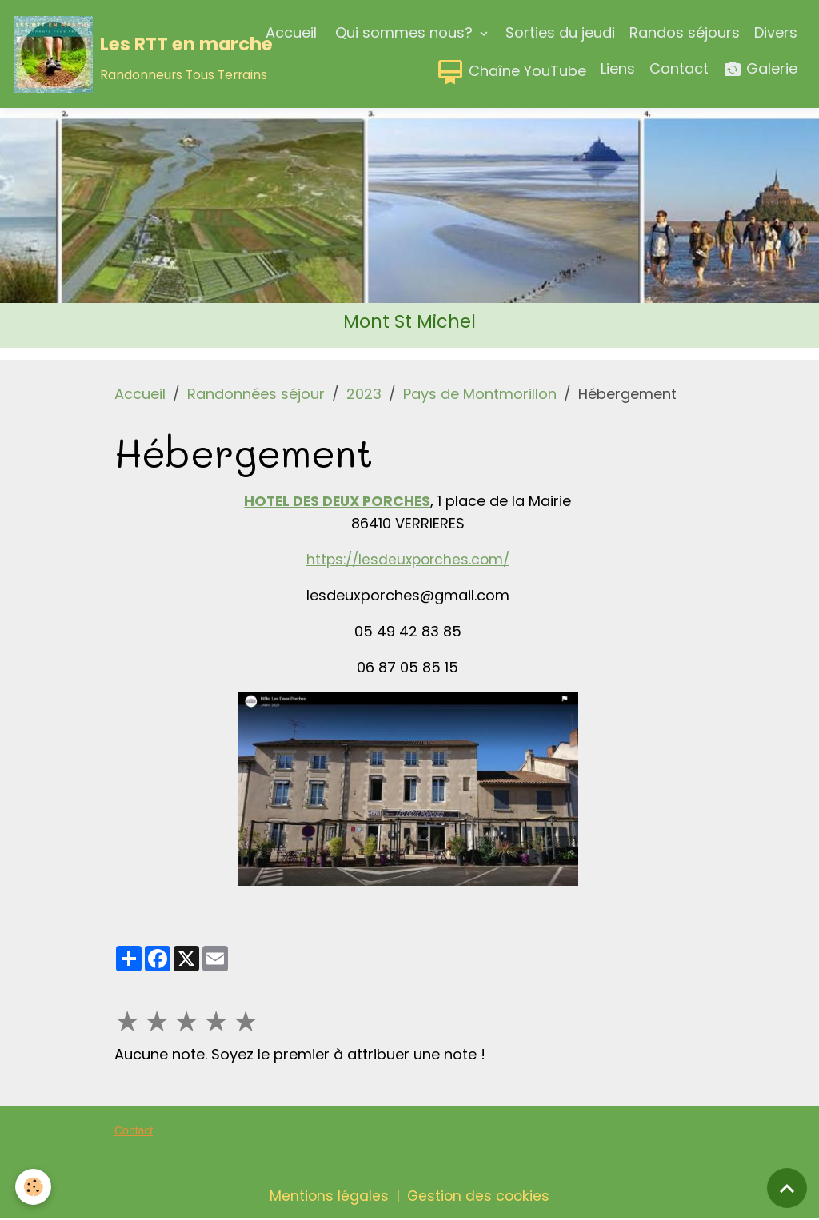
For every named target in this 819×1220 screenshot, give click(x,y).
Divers (775, 32)
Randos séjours (684, 32)
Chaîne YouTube (511, 72)
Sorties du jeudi (560, 32)
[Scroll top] (787, 1188)
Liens (618, 68)
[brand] (104, 54)
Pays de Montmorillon (480, 394)
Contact (679, 68)
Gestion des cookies (479, 1195)
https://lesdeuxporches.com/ (407, 558)
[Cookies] (34, 1187)
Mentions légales (328, 1195)
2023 (364, 394)
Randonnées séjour (256, 394)
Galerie (760, 69)
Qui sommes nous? (404, 32)
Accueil (291, 32)
